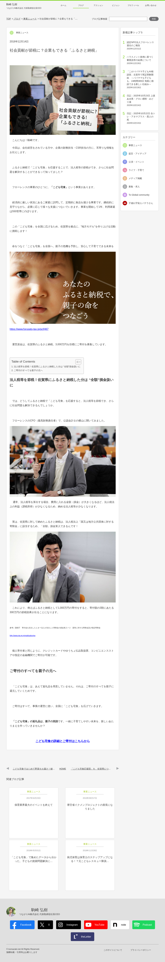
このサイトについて (113, 950)
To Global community (139, 195)
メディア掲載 (135, 178)
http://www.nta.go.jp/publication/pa (22, 635)
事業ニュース (135, 145)
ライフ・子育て (136, 170)
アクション (98, 5)
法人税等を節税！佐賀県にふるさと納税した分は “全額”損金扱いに (47, 366)
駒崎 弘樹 (23, 6)
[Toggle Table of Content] (76, 362)
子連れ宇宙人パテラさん (141, 203)
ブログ (81, 5)
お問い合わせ (150, 5)
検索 (154, 19)
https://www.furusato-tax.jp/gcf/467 (29, 329)
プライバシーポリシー (140, 950)
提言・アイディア (137, 153)
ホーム (63, 5)
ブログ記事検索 (99, 19)
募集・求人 (134, 186)
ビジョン (116, 5)
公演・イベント (136, 162)
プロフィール (133, 5)
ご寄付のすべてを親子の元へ (28, 370)
